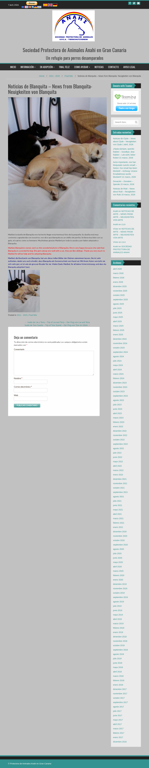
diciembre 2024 (120, 339)
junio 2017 (117, 715)
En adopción (46, 67)
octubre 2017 (119, 698)
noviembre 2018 (120, 641)
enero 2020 (118, 580)
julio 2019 (117, 606)
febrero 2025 (118, 330)
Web (16, 395)
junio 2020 (117, 558)
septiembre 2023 (120, 396)
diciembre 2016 (120, 742)
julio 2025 (117, 308)
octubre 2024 (119, 348)
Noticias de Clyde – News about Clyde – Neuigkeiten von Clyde (124, 141)
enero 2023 (118, 426)
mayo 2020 (118, 562)
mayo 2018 (118, 667)
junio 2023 (117, 409)
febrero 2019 (118, 628)
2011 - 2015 (54, 76)
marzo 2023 (118, 418)
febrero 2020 (118, 575)
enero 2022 (118, 475)
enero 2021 (118, 527)
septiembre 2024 (120, 352)
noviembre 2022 (120, 435)
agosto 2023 (118, 400)
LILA (123, 224)
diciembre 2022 (120, 431)
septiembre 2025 (120, 299)
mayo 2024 (118, 365)
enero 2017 (118, 737)
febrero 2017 (118, 733)
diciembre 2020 (120, 531)
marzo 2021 (118, 518)
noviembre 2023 (120, 387)
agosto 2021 (118, 496)
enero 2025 (118, 334)
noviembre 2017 (120, 693)
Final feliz (64, 67)
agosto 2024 (118, 356)
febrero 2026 (118, 278)
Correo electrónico (23, 387)
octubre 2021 (119, 488)
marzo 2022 (118, 470)
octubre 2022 (119, 440)
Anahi (18, 230)
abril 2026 (117, 269)
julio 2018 (117, 658)
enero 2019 (118, 632)
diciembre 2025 (120, 286)
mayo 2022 (118, 461)
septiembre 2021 (120, 492)
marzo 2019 (118, 623)
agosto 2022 (118, 448)
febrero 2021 (118, 523)
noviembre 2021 (120, 483)
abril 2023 (117, 413)
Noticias (99, 67)
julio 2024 (117, 361)
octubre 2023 (119, 391)
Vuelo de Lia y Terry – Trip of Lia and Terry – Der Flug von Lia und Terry (57, 322)
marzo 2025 (118, 326)
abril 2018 (117, 672)
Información (27, 67)
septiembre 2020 (120, 545)
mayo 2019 (118, 615)
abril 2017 (117, 724)
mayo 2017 (118, 720)
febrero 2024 (118, 378)
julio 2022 (117, 453)
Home (41, 76)
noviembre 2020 (120, 536)
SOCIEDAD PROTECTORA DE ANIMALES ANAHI (122, 249)
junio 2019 (117, 610)
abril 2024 (117, 369)
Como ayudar (81, 67)
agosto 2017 (118, 707)
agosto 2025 (118, 304)
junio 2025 (117, 313)
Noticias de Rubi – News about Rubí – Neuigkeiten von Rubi (124, 192)
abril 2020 (117, 566)
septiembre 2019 (120, 597)
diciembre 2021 (120, 479)
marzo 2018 (118, 676)
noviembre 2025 (120, 291)
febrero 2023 (118, 422)
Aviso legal (129, 67)
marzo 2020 (118, 571)
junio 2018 (117, 663)
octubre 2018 (119, 645)
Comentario (19, 349)
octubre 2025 (119, 295)
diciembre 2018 (120, 637)
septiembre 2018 (120, 650)
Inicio (13, 67)
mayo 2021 (118, 510)
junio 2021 (117, 505)
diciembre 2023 (120, 383)
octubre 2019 (119, 593)
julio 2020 (117, 553)
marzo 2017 (118, 728)
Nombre (18, 378)
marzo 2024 (118, 374)
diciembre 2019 (120, 584)
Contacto (113, 67)
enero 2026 (118, 282)
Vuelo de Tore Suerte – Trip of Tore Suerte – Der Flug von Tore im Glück (57, 325)
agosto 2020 (118, 549)
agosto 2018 (118, 654)
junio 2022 (117, 457)
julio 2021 (117, 501)
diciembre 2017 (120, 689)
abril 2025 (117, 321)
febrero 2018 (118, 680)
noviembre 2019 (120, 588)
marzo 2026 (118, 273)
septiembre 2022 (120, 444)
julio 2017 (117, 711)
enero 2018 (118, 685)
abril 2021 (117, 514)
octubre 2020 (119, 540)
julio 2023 (117, 404)
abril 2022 (117, 466)
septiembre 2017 (120, 702)
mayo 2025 (118, 317)
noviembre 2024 (120, 343)
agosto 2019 (118, 602)
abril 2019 (117, 619)
